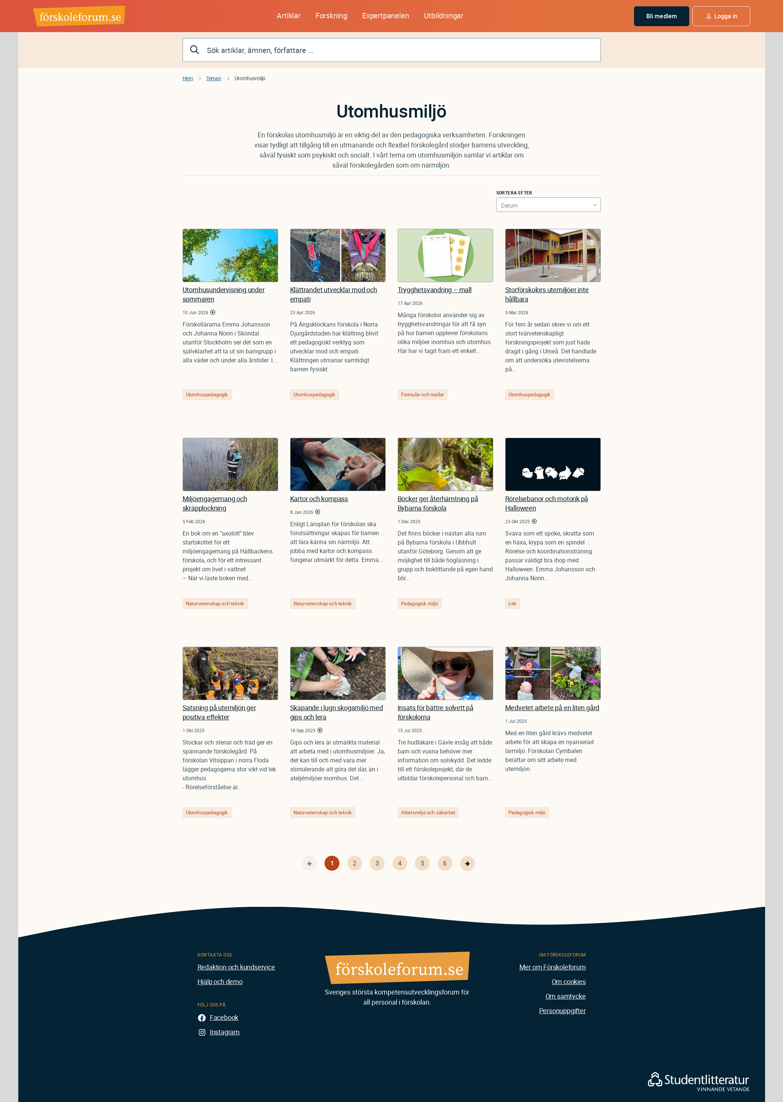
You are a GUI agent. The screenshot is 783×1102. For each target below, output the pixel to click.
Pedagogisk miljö (419, 603)
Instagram (225, 1031)
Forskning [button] (331, 15)
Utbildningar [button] (443, 15)
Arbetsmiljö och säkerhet (428, 812)
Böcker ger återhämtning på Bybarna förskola (438, 503)
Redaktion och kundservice (236, 966)
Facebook (224, 1017)
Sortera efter (514, 193)
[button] (721, 16)
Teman (213, 78)
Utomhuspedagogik (207, 394)
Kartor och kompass (319, 498)
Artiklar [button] (288, 15)
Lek (513, 603)
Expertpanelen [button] (385, 15)
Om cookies (569, 981)
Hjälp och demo (220, 981)
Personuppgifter (562, 1010)
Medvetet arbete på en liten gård (552, 707)
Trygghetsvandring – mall (435, 289)
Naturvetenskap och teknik (215, 603)
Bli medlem (661, 16)
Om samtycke (566, 996)
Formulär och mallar (422, 394)
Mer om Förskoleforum (552, 966)
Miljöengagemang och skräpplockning (215, 503)
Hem (188, 78)
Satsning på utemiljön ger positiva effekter (219, 712)
